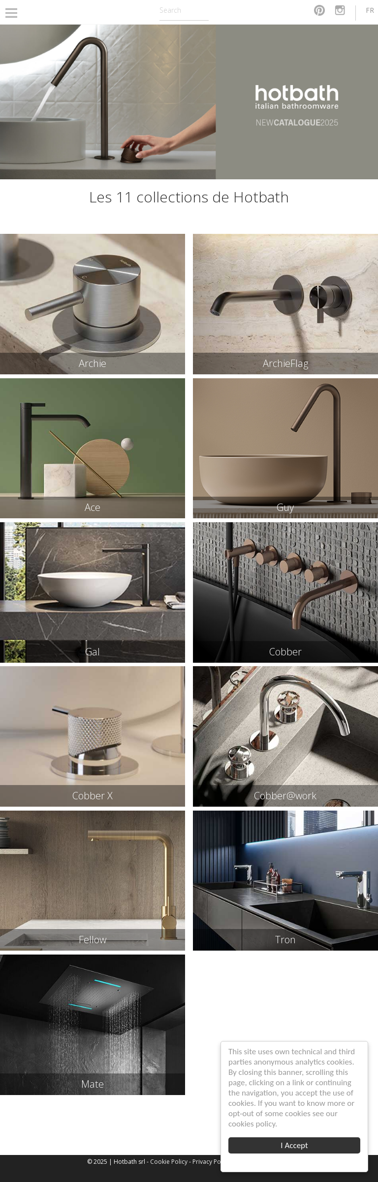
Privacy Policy (211, 1161)
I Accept (294, 1145)
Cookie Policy (169, 1161)
